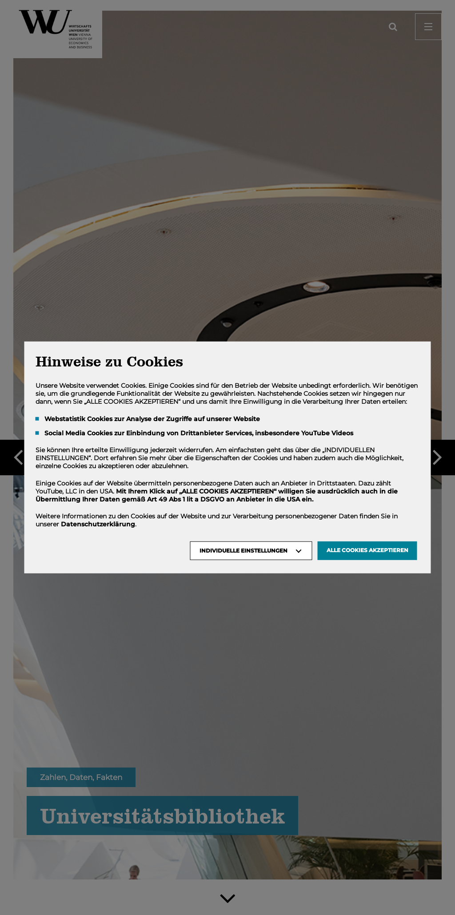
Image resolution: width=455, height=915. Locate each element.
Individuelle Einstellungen (243, 550)
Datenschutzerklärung (98, 524)
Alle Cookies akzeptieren (367, 550)
